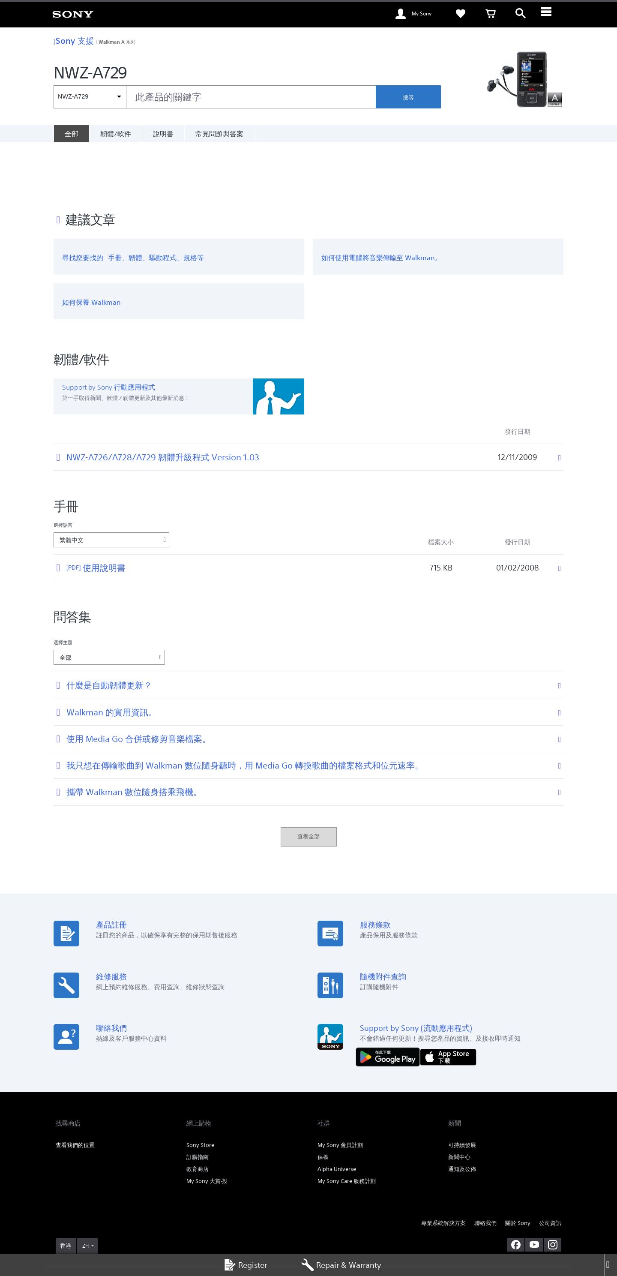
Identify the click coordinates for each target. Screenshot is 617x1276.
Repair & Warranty (341, 1265)
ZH (85, 1189)
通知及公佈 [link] (462, 1113)
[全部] (71, 133)
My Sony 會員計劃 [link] (340, 1089)
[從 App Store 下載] (448, 1000)
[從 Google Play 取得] (390, 1000)
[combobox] (215, 96)
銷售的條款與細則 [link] (127, 1229)
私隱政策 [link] (161, 1229)
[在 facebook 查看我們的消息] (515, 1188)
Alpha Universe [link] (336, 1113)
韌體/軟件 (115, 133)
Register (245, 1265)
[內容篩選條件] (90, 96)
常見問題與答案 (219, 133)
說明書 (163, 133)
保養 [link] (323, 1101)
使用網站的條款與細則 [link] (80, 1229)
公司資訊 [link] (550, 1167)
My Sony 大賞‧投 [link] (207, 1125)
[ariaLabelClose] (551, 13)
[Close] (610, 1265)
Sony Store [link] (200, 1089)
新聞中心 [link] (459, 1101)
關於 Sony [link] (517, 1167)
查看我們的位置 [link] (75, 1089)
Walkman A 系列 (117, 42)
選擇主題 (63, 586)
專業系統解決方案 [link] (443, 1167)
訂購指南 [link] (197, 1101)
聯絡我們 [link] (485, 1167)
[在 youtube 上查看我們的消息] (534, 1188)
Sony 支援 (74, 40)
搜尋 (408, 97)
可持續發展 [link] (462, 1089)
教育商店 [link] (197, 1113)
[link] (72, 13)
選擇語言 (63, 469)
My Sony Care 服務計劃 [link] (346, 1125)
